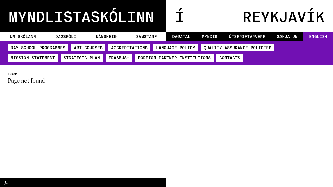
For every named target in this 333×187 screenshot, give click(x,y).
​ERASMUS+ (118, 57)
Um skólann (23, 36)
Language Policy (175, 47)
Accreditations (129, 47)
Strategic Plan (81, 57)
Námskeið (106, 36)
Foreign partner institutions (174, 57)
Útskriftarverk (247, 36)
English (318, 36)
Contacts (229, 57)
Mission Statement (33, 57)
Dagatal (181, 36)
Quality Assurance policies (237, 47)
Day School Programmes (38, 47)
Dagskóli (65, 36)
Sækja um (287, 36)
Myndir (209, 36)
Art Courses (88, 47)
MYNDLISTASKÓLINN (81, 16)
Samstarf (146, 36)
